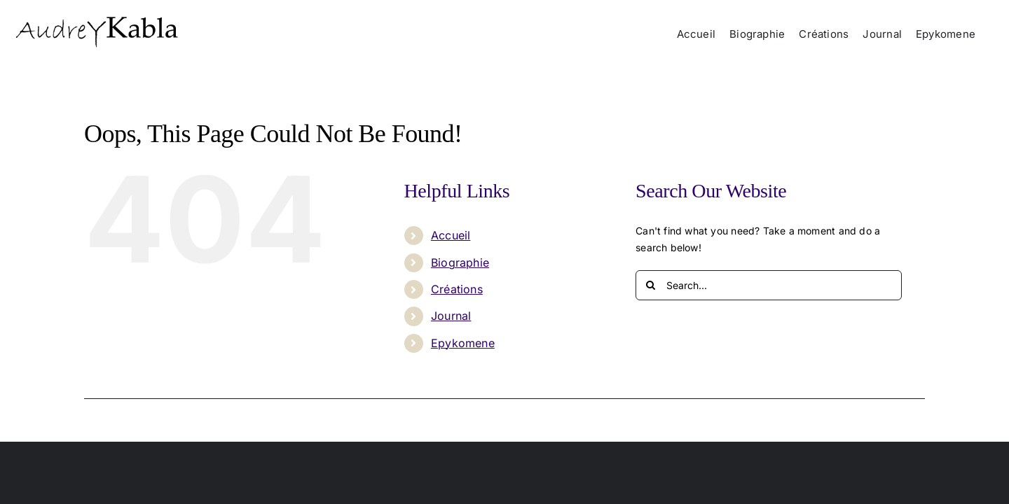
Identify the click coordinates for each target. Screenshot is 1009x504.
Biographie (460, 262)
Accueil (450, 235)
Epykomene (463, 343)
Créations (457, 289)
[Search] (651, 285)
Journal (451, 316)
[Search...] (769, 285)
